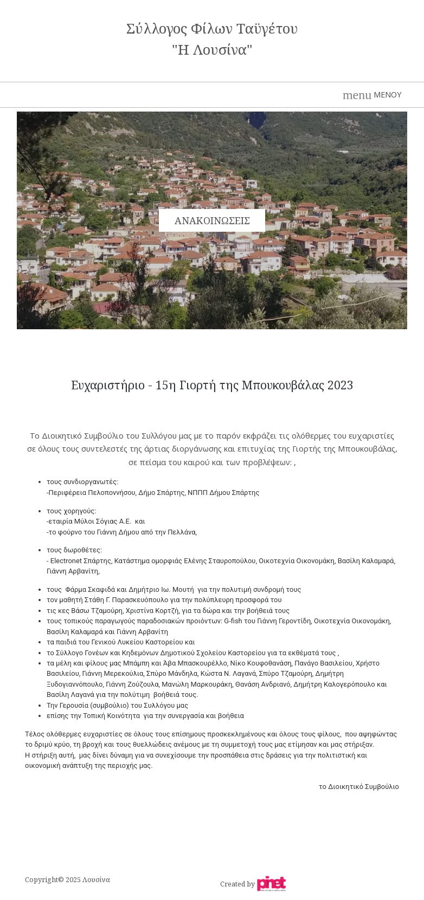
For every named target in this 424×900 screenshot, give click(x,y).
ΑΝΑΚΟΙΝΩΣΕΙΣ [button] (212, 220)
